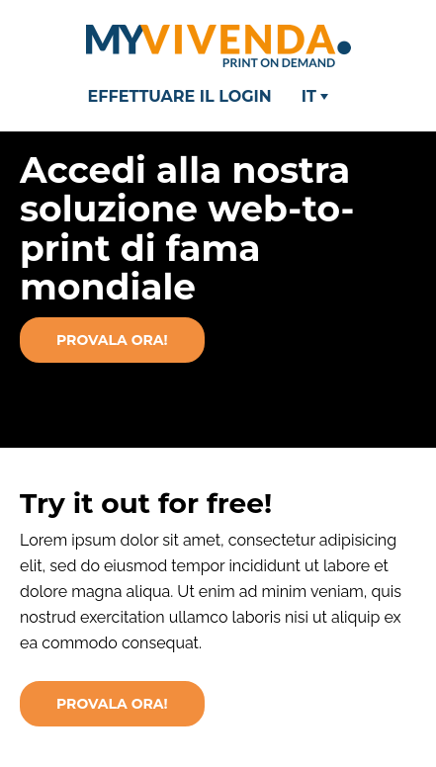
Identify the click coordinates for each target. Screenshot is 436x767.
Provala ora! (112, 340)
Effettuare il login (180, 96)
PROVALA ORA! (112, 704)
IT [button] (315, 96)
